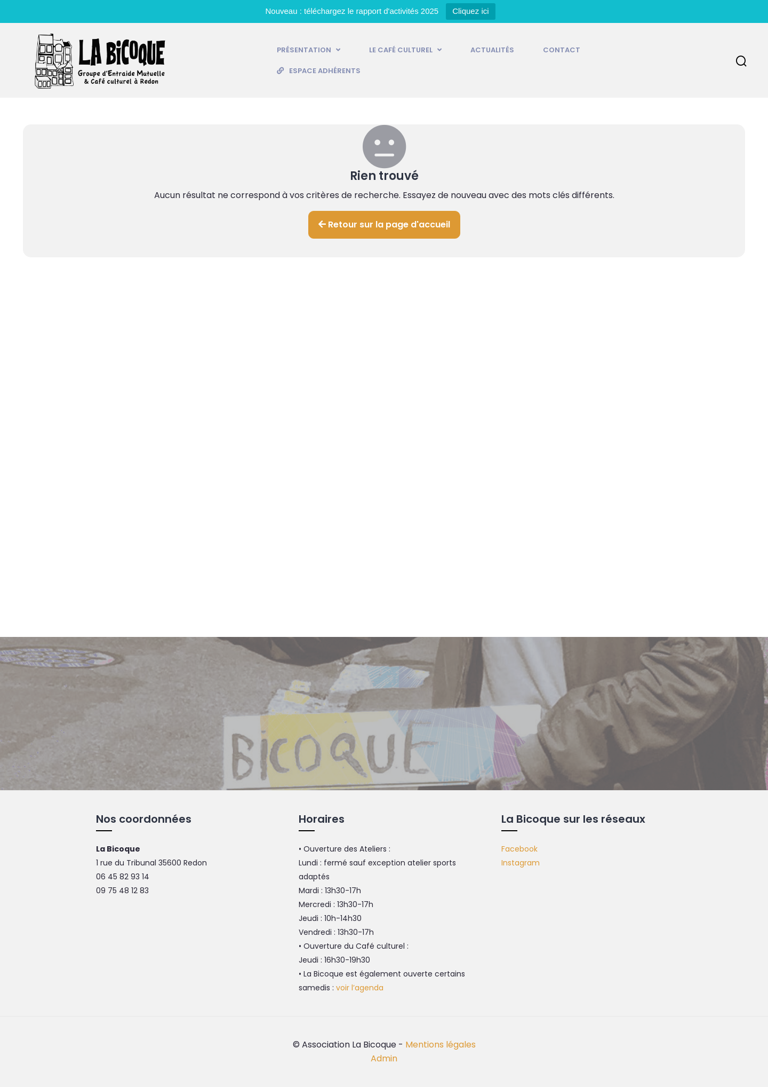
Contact (561, 50)
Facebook (519, 849)
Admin (384, 1058)
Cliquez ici (470, 10)
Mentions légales (440, 1044)
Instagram (520, 862)
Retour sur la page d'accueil (384, 224)
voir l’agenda (359, 987)
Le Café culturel (405, 50)
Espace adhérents (325, 71)
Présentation (308, 50)
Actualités (492, 50)
